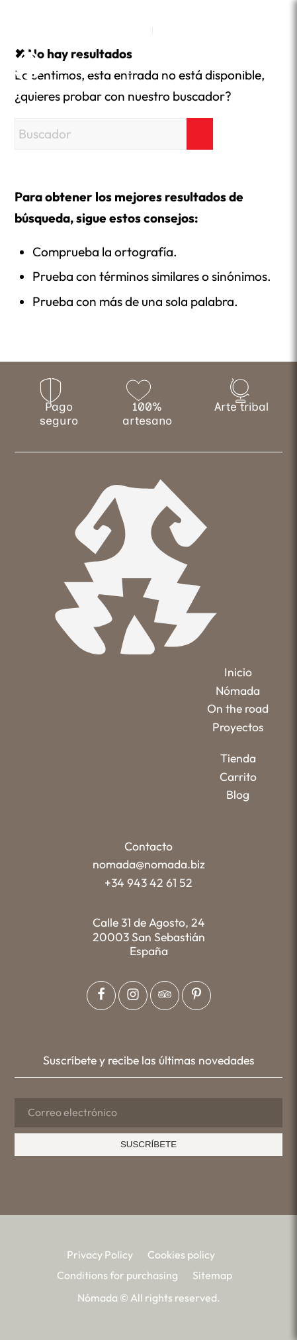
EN (139, 31)
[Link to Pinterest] (158, 10)
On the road (238, 708)
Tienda (238, 758)
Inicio (238, 672)
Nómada (238, 690)
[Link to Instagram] (139, 10)
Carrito (238, 776)
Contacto (148, 846)
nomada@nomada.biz (149, 864)
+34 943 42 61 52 (148, 882)
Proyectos (238, 727)
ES (166, 31)
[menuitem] (139, 31)
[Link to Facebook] (120, 10)
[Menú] (274, 63)
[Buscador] (114, 134)
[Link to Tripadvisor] (177, 10)
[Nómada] (75, 64)
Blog (237, 794)
